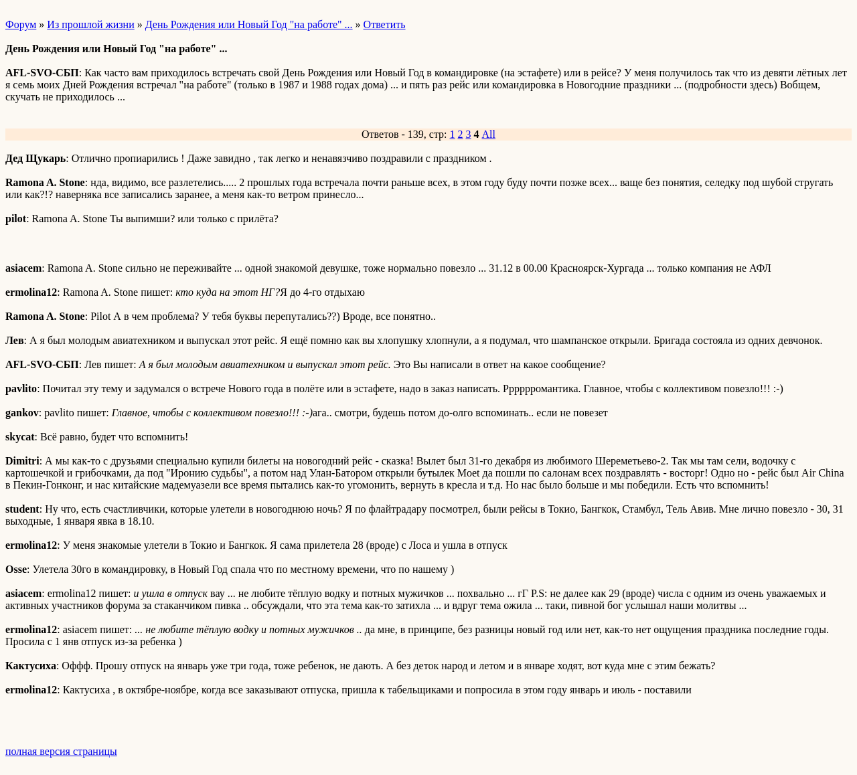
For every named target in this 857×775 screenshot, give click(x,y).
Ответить (385, 24)
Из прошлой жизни (90, 24)
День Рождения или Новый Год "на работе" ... (249, 24)
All (488, 134)
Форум (20, 24)
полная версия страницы (61, 751)
